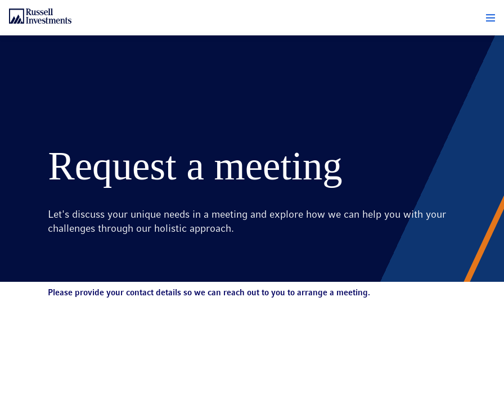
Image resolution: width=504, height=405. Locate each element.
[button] (490, 18)
